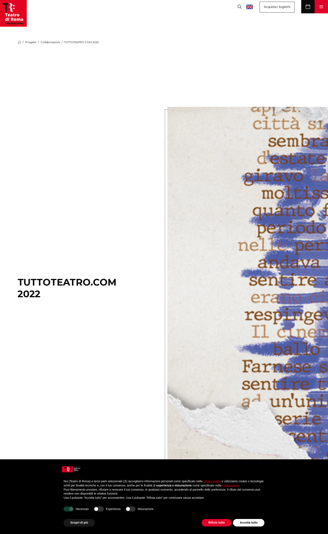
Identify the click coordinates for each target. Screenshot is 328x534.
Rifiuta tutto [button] (216, 522)
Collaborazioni (50, 42)
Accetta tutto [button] (249, 522)
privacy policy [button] (212, 481)
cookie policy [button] (230, 485)
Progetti (30, 42)
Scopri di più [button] (79, 522)
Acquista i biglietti (277, 7)
